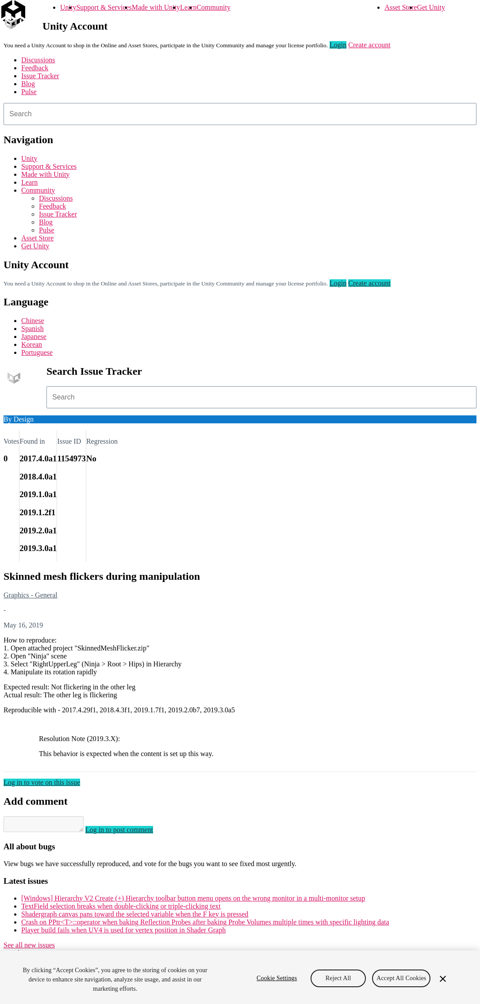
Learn (188, 7)
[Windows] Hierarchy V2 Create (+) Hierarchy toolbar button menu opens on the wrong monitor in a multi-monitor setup (193, 901)
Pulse (29, 91)
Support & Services (103, 7)
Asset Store (400, 7)
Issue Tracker (40, 76)
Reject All (338, 978)
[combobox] (240, 114)
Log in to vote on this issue (42, 782)
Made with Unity (156, 7)
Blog (28, 83)
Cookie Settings (277, 978)
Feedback (34, 68)
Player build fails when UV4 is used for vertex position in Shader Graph (123, 932)
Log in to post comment (128, 832)
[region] (240, 977)
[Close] (443, 979)
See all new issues (29, 947)
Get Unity (431, 7)
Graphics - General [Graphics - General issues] (31, 595)
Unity (68, 7)
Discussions (38, 60)
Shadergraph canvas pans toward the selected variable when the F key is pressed (134, 916)
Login (338, 45)
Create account (369, 45)
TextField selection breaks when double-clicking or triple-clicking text (121, 909)
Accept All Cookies (401, 978)
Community (213, 7)
